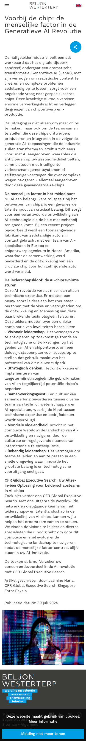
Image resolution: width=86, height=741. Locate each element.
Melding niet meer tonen (43, 734)
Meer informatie (43, 721)
